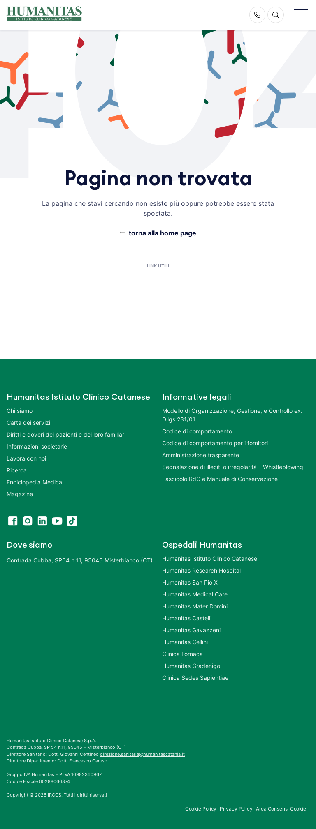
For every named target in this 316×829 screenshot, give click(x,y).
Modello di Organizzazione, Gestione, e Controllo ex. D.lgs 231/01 (232, 415)
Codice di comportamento (197, 431)
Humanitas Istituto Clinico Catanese (209, 558)
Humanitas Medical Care (195, 594)
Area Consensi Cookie (281, 809)
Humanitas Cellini (185, 641)
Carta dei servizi (28, 422)
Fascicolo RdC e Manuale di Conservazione (220, 478)
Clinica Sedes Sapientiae (195, 677)
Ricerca (17, 470)
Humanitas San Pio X (190, 582)
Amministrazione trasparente (200, 454)
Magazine (20, 493)
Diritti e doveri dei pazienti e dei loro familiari (67, 434)
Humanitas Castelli (186, 618)
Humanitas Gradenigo (191, 665)
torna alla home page (162, 233)
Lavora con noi (26, 458)
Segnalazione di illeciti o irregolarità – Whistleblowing (232, 466)
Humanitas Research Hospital (201, 570)
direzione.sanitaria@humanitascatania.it (142, 754)
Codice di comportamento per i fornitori (215, 443)
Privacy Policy (236, 809)
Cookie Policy (201, 809)
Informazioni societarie (37, 446)
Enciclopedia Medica (34, 482)
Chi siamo (20, 410)
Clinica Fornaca (182, 653)
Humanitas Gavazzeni (191, 629)
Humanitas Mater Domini (195, 606)
